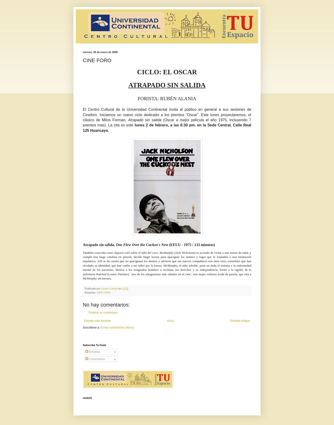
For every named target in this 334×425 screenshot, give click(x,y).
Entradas (92, 352)
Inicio (170, 320)
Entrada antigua (240, 320)
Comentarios (95, 359)
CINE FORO (104, 292)
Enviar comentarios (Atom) (117, 327)
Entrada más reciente (97, 320)
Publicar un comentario (103, 312)
